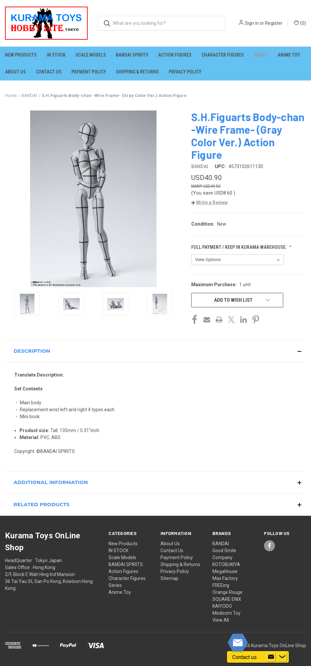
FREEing (220, 585)
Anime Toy (289, 55)
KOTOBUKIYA (226, 564)
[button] (209, 202)
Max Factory (225, 578)
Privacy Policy (185, 71)
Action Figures (175, 55)
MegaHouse (225, 571)
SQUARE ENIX (226, 599)
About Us (15, 71)
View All (220, 620)
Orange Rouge (227, 592)
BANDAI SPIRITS (132, 55)
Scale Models (90, 55)
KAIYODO (222, 606)
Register (274, 23)
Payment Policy (88, 71)
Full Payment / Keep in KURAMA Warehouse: (239, 247)
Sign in (252, 23)
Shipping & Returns (137, 71)
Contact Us (49, 71)
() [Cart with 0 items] (300, 23)
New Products (21, 55)
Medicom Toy (226, 613)
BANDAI (220, 543)
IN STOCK (56, 55)
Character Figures (222, 55)
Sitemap (169, 578)
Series (261, 55)
